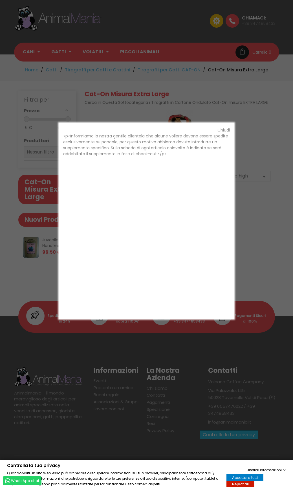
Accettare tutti (245, 477)
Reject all (240, 483)
